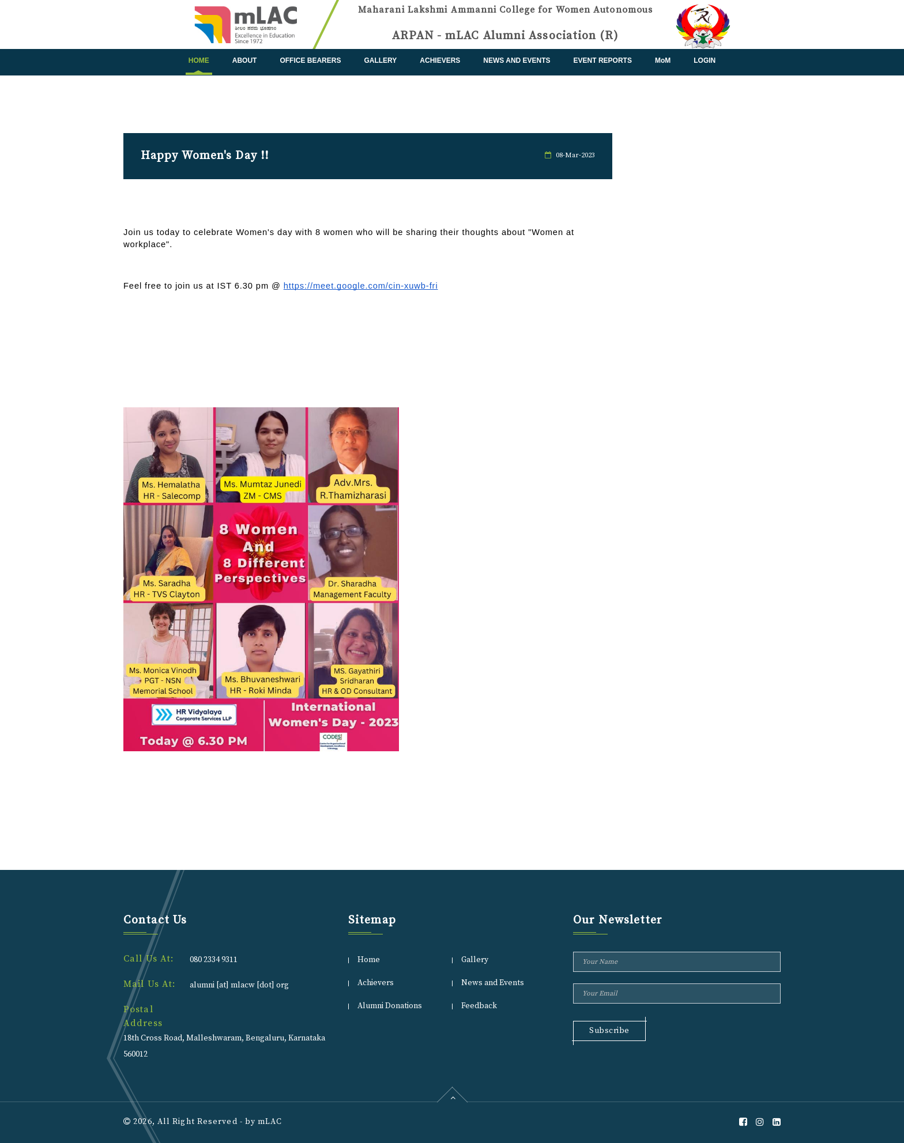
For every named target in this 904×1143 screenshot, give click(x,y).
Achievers (440, 60)
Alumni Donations (389, 1006)
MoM (663, 60)
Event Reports (603, 60)
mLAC (269, 1121)
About (244, 60)
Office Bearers (310, 60)
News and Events (516, 60)
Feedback (479, 1006)
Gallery (380, 60)
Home (199, 60)
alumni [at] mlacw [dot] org (239, 985)
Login (704, 60)
